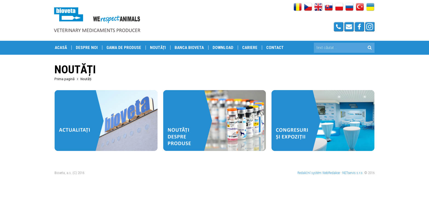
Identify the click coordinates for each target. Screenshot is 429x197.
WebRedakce (331, 173)
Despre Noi (87, 47)
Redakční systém (309, 173)
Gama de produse (123, 47)
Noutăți (158, 47)
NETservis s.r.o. (352, 173)
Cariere (249, 47)
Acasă (61, 47)
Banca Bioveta (189, 47)
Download (223, 47)
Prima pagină (64, 79)
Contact (275, 47)
